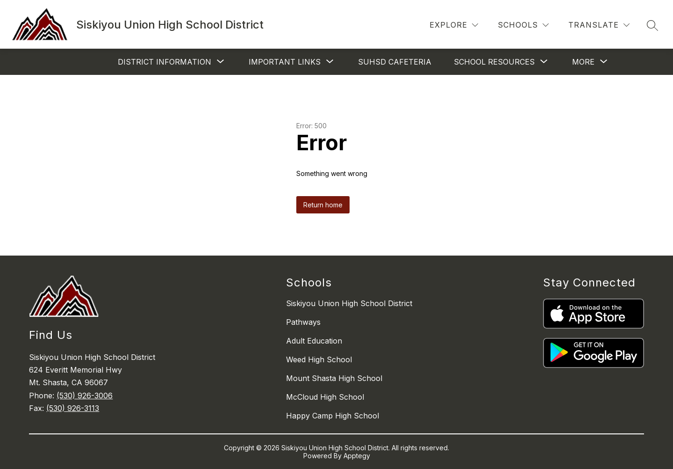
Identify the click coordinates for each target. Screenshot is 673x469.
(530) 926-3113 (72, 408)
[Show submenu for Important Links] (285, 61)
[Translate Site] (599, 25)
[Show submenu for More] (583, 61)
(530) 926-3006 (85, 395)
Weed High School (319, 359)
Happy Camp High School (332, 415)
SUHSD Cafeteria (394, 61)
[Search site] (652, 25)
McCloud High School (325, 397)
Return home (323, 205)
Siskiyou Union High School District (349, 303)
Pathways (303, 322)
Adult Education (314, 340)
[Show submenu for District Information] (164, 61)
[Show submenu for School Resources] (494, 61)
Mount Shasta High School (334, 378)
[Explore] (453, 25)
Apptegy (357, 456)
